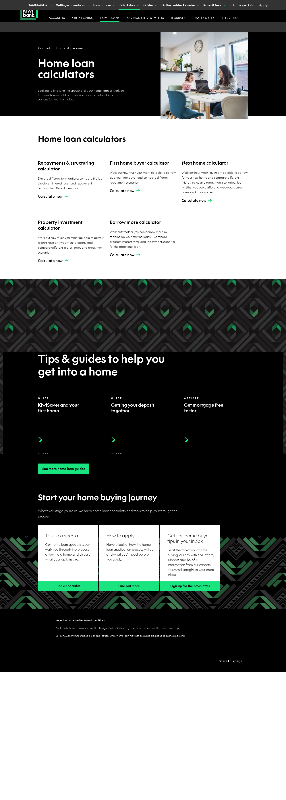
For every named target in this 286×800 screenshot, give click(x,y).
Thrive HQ (229, 18)
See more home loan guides (63, 469)
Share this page (230, 661)
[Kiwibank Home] (29, 11)
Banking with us (214, 3)
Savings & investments (145, 18)
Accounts (57, 18)
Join (171, 3)
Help (180, 3)
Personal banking (50, 48)
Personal (65, 4)
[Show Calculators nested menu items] (119, 27)
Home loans (109, 18)
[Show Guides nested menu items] (137, 27)
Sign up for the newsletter (190, 586)
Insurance (179, 18)
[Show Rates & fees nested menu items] (205, 27)
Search (235, 3)
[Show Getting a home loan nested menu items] (68, 27)
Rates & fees (204, 18)
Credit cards (82, 18)
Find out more (129, 586)
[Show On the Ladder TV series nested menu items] (179, 27)
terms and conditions (150, 628)
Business (85, 4)
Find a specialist (68, 586)
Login (256, 4)
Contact (193, 3)
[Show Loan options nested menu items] (95, 27)
